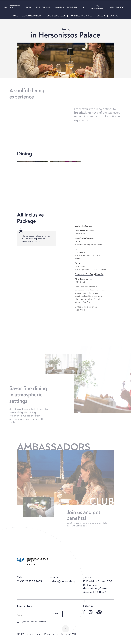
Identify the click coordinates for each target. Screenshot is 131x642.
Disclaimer (65, 634)
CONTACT (114, 16)
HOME (15, 16)
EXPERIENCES (72, 7)
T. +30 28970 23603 (29, 581)
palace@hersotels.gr (63, 581)
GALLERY (101, 16)
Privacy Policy (51, 634)
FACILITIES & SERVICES (81, 16)
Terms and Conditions (38, 622)
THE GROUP (46, 7)
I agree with (33, 622)
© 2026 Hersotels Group (29, 634)
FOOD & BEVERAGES (55, 16)
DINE (38, 7)
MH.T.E (75, 634)
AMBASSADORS (58, 7)
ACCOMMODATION (31, 16)
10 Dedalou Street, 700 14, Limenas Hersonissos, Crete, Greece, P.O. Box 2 (97, 587)
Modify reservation (97, 9)
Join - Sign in (96, 6)
